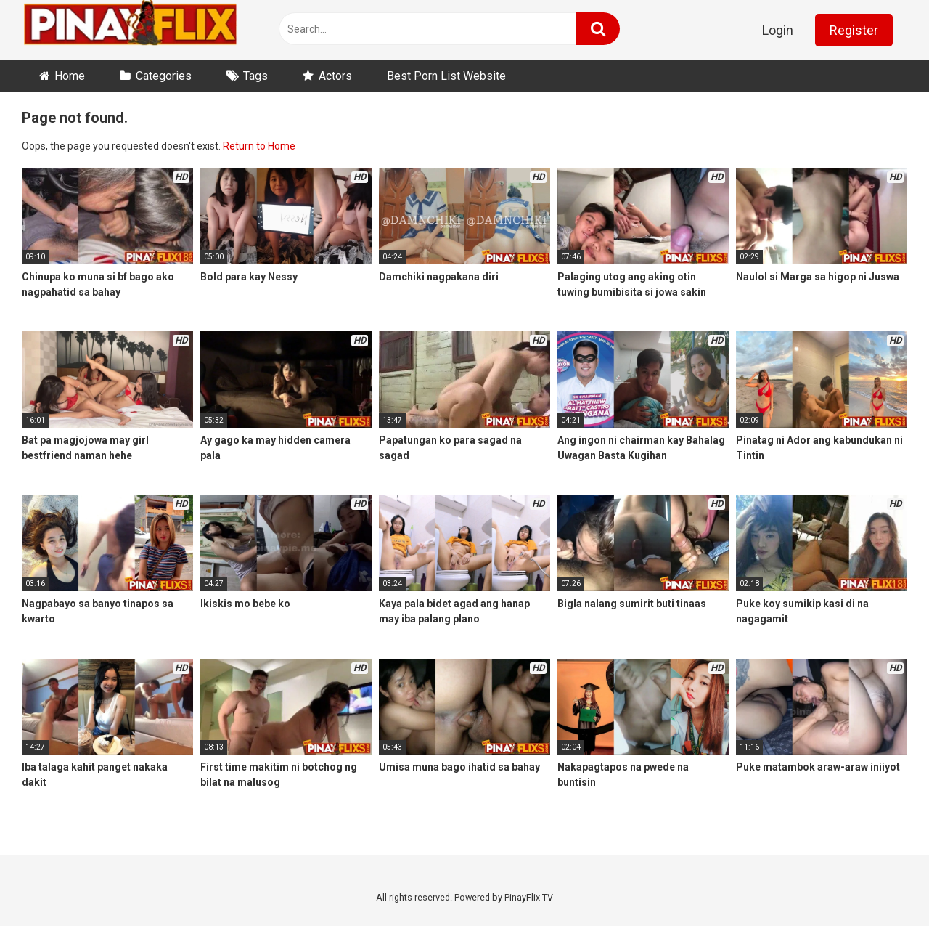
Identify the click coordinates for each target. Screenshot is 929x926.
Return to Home (259, 146)
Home (69, 76)
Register (854, 30)
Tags (255, 76)
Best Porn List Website (446, 76)
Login (777, 30)
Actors (335, 76)
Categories (164, 76)
